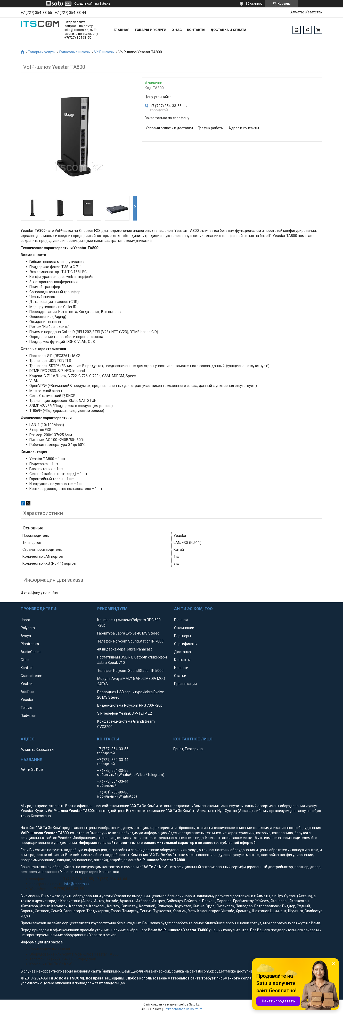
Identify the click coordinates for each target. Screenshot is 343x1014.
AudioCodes (30, 652)
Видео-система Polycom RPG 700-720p (129, 705)
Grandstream (31, 676)
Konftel (26, 668)
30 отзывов (254, 3)
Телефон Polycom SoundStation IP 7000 (130, 641)
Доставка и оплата (228, 30)
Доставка (182, 652)
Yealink (26, 684)
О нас (177, 30)
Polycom (28, 628)
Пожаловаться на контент (183, 1009)
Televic (26, 708)
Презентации (185, 684)
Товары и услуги (150, 30)
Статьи (180, 676)
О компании (184, 628)
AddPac (27, 692)
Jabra (25, 620)
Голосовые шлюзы (75, 52)
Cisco (25, 660)
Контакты (196, 30)
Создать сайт (84, 3)
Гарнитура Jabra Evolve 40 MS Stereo (128, 633)
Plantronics (30, 644)
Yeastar (27, 700)
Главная (121, 30)
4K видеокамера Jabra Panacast (124, 649)
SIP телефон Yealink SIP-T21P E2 (124, 713)
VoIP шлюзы (104, 52)
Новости (181, 668)
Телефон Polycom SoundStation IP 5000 (130, 671)
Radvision (28, 716)
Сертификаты (185, 644)
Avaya (26, 636)
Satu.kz (194, 1004)
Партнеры (182, 636)
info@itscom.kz (76, 884)
